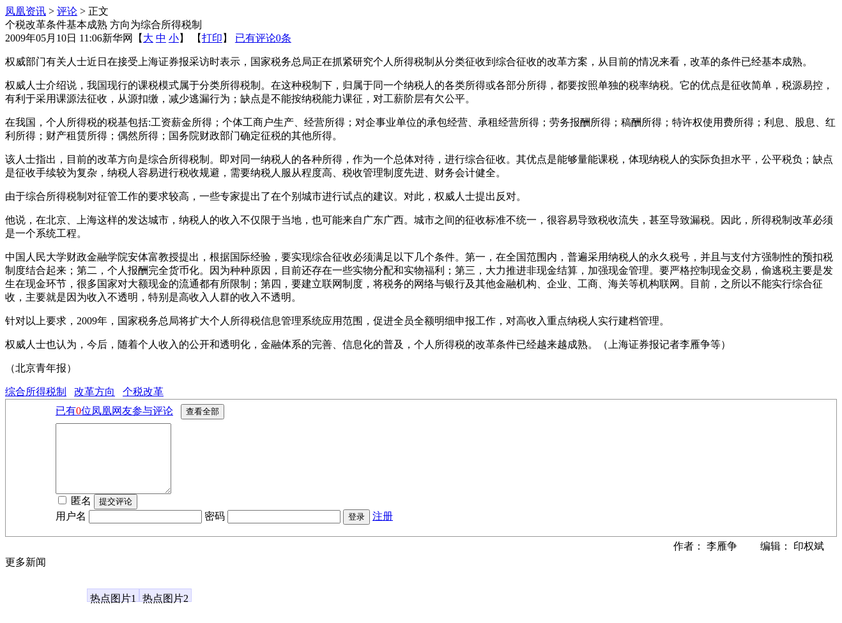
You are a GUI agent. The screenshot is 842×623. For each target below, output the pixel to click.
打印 (212, 38)
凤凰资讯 (25, 11)
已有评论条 (263, 38)
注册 (382, 529)
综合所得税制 (35, 391)
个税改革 (143, 391)
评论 (67, 11)
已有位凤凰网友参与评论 (114, 410)
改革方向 (94, 391)
